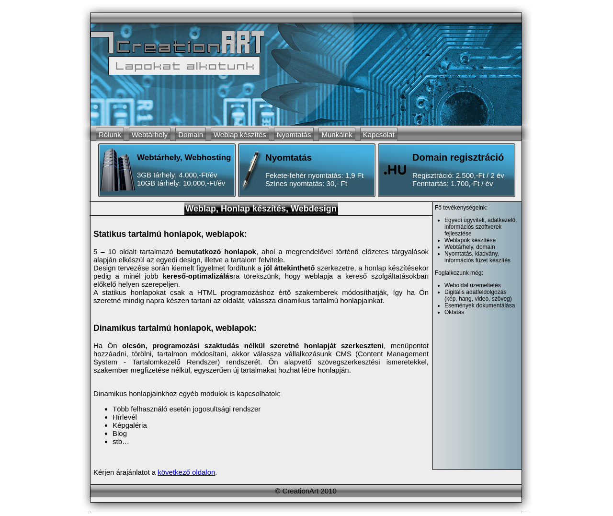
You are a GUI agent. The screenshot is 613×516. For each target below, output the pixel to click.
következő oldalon (186, 472)
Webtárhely (150, 134)
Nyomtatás (294, 134)
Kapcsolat (379, 134)
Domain (190, 134)
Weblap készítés (240, 134)
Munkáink (336, 134)
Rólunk (110, 134)
